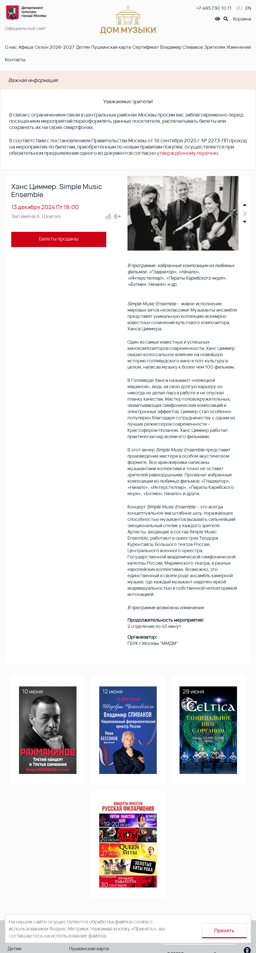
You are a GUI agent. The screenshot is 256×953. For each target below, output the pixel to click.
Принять (224, 930)
